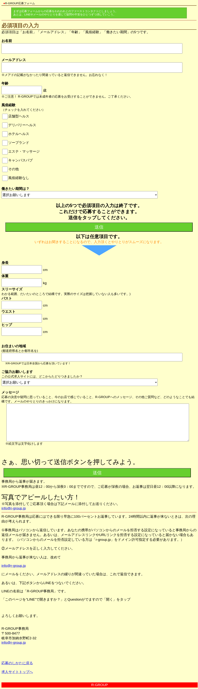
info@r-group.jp (13, 508)
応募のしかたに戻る (17, 663)
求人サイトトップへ (17, 672)
